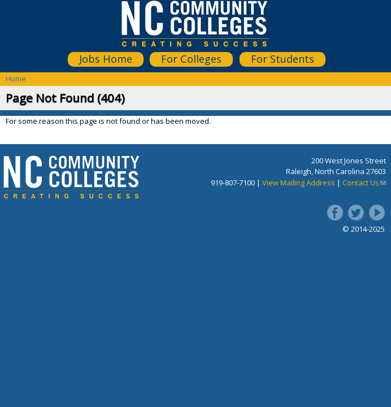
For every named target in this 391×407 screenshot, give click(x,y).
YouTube (377, 212)
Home (16, 78)
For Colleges (191, 59)
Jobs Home (105, 59)
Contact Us (364, 182)
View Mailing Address (298, 182)
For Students (282, 59)
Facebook (335, 212)
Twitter (356, 212)
